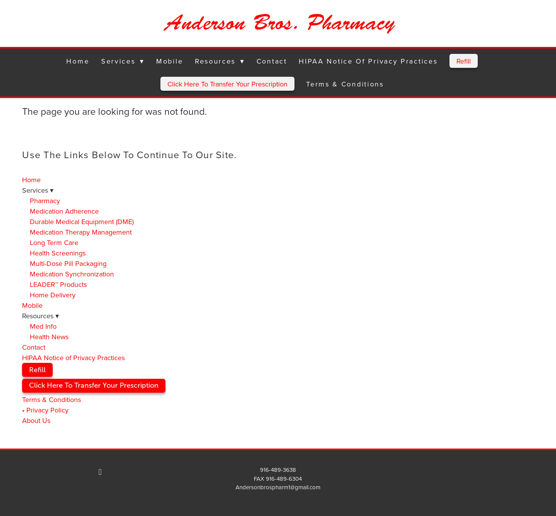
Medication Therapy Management (81, 232)
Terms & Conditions (345, 84)
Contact (271, 61)
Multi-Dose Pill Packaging (68, 263)
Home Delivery (53, 295)
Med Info (43, 326)
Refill (463, 61)
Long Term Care (54, 242)
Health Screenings (58, 253)
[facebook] (100, 472)
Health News (49, 337)
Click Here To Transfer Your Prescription (227, 84)
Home (77, 61)
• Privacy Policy (45, 410)
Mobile (169, 61)
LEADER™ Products (58, 284)
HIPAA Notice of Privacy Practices (368, 61)
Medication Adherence (64, 211)
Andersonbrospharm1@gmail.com (278, 487)
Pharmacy (45, 200)
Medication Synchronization (72, 274)
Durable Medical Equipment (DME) (82, 221)
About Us (36, 420)
